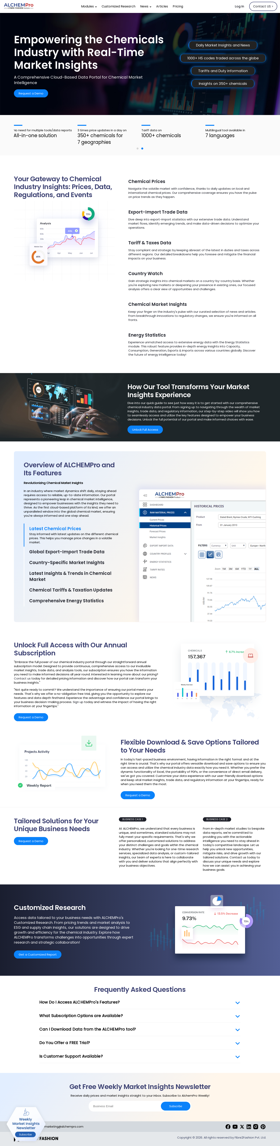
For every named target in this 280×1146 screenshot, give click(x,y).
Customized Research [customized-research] (118, 6)
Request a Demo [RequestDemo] (31, 93)
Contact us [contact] (22, 678)
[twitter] (242, 1127)
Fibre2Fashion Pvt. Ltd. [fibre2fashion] (250, 1137)
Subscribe (175, 1106)
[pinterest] (263, 1127)
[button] (137, 148)
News (145, 6)
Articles (162, 6)
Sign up (78, 702)
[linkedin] (248, 1127)
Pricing (178, 6)
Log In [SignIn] (239, 6)
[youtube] (235, 1127)
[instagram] (255, 1127)
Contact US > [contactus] (263, 6)
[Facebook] (228, 1127)
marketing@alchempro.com (61, 1127)
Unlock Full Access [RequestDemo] (145, 430)
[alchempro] (18, 6)
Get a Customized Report (38, 954)
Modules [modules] (89, 6)
